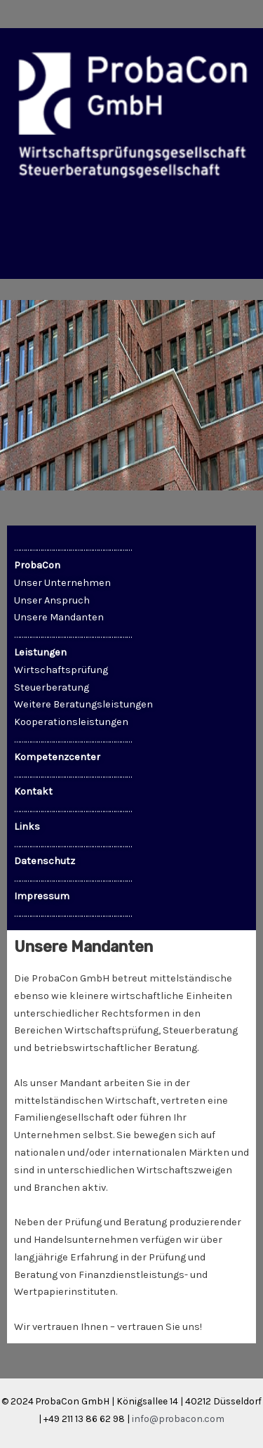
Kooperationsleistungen (71, 722)
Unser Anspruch (52, 600)
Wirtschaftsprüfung (61, 670)
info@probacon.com (178, 1418)
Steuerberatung (51, 687)
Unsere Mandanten (59, 617)
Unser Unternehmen (62, 583)
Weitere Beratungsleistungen (83, 704)
